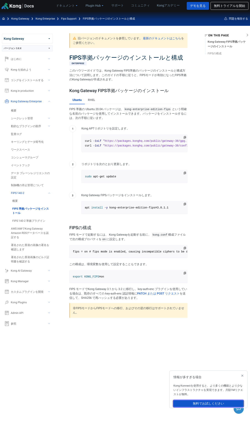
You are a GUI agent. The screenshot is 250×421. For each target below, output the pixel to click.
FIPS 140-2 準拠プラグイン (28, 220)
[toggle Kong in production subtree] (49, 91)
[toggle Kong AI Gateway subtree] (49, 271)
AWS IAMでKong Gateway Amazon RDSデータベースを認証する (30, 233)
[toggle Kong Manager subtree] (49, 281)
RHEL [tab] (91, 100)
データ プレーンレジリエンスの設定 (30, 175)
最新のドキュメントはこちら (162, 38)
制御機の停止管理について (27, 185)
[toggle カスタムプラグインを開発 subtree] (49, 292)
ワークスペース (20, 149)
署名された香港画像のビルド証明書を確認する (30, 259)
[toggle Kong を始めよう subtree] (49, 70)
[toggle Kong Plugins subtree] (49, 302)
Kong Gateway (20, 18)
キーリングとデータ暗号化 (27, 141)
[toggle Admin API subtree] (49, 313)
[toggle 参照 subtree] (49, 324)
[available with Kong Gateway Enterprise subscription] (128, 64)
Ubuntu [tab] (77, 100)
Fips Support (69, 18)
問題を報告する (236, 18)
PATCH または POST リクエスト (158, 293)
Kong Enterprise (45, 18)
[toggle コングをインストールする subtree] (49, 80)
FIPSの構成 (214, 53)
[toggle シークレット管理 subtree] (49, 118)
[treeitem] (32, 211)
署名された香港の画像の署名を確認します (30, 247)
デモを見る (198, 6)
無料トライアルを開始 (229, 6)
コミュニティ (141, 5)
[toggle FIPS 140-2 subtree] (49, 193)
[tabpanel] (128, 163)
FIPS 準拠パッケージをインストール (30, 211)
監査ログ (16, 134)
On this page (218, 35)
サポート (119, 5)
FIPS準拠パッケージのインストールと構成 (109, 18)
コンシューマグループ (24, 157)
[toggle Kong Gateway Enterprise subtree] (49, 101)
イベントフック (20, 165)
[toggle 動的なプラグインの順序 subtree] (49, 126)
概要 (13, 110)
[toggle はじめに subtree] (49, 59)
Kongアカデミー (167, 5)
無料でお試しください (208, 403)
